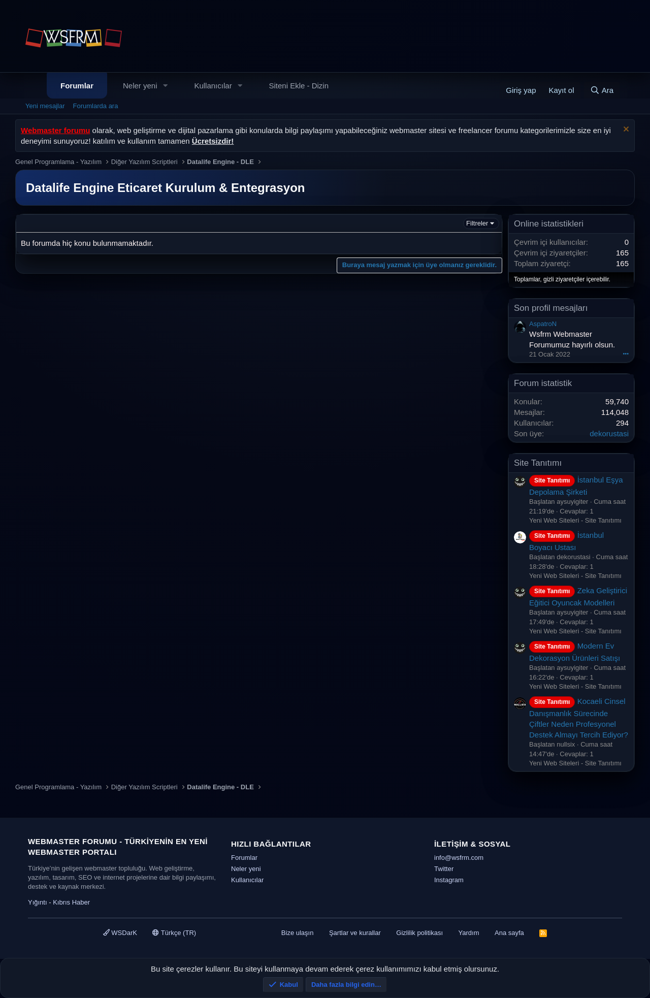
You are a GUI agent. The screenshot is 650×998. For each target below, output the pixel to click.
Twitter (443, 869)
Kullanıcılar (213, 85)
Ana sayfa (509, 933)
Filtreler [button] (477, 223)
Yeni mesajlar (45, 106)
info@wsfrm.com (458, 857)
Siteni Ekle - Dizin (299, 85)
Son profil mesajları (551, 308)
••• (626, 353)
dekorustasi (609, 433)
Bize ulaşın (297, 933)
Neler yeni (140, 85)
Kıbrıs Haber (71, 902)
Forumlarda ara (95, 106)
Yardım (469, 933)
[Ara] (602, 90)
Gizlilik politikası (419, 933)
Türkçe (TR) (174, 933)
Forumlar (76, 85)
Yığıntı (37, 902)
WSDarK (120, 933)
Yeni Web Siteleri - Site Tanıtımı (575, 520)
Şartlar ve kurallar (355, 933)
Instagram (449, 880)
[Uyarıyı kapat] (625, 130)
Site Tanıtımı (538, 463)
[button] (165, 85)
